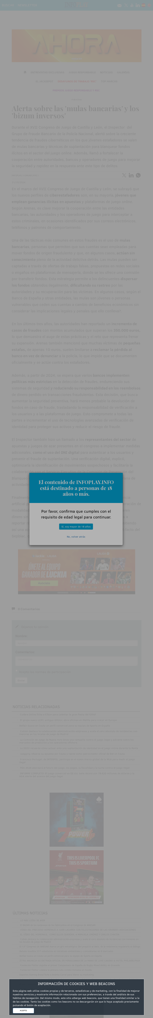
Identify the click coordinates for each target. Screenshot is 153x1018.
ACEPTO (23, 1010)
